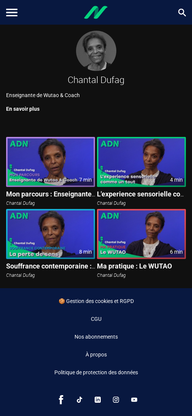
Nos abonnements (96, 337)
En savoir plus (23, 109)
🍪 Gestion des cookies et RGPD (96, 301)
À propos (96, 355)
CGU (96, 319)
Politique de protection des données (96, 372)
